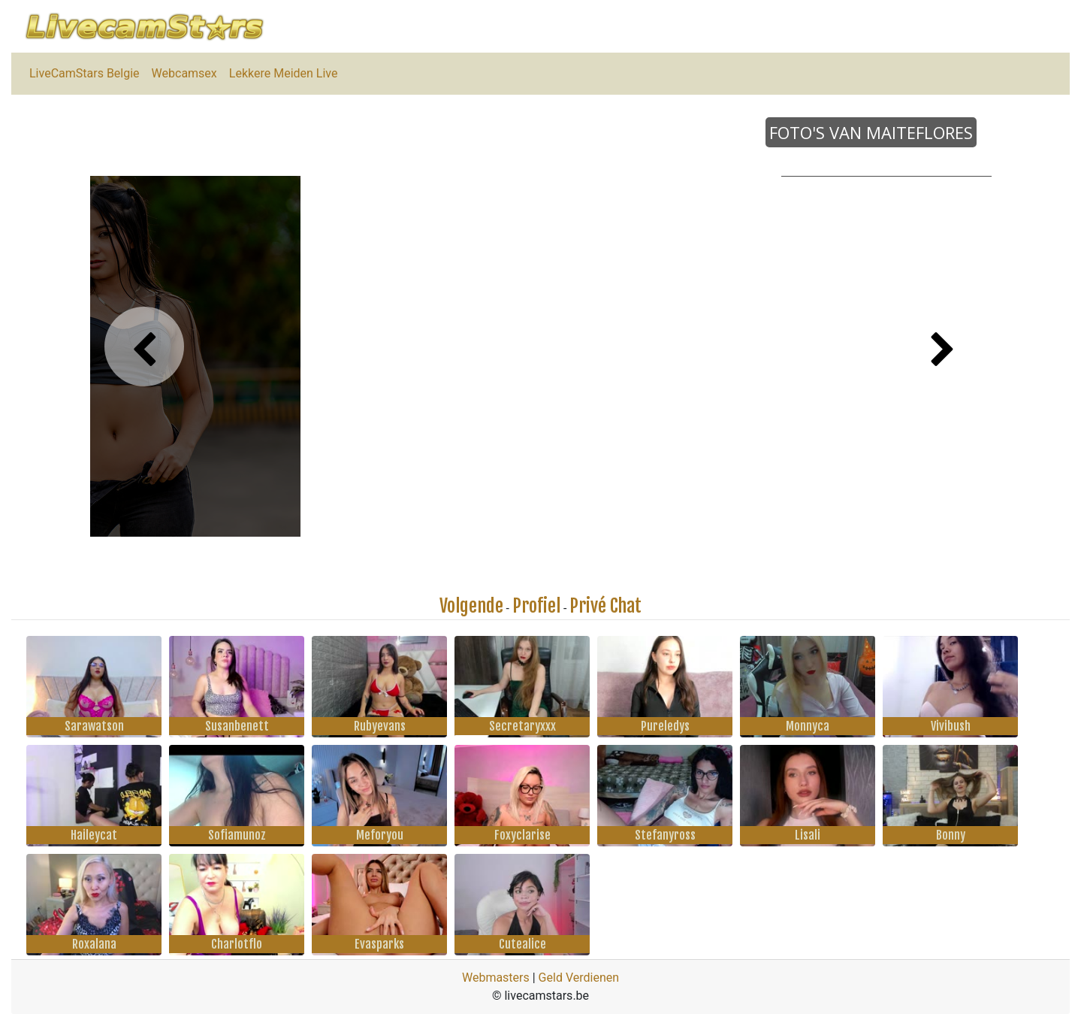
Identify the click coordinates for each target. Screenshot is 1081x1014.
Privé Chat (605, 606)
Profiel (536, 606)
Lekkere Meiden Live (283, 73)
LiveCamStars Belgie (84, 73)
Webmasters (496, 977)
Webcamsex (184, 73)
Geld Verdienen (579, 977)
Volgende (471, 606)
